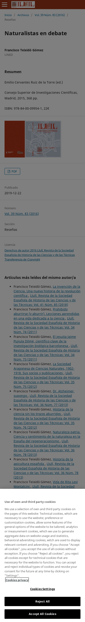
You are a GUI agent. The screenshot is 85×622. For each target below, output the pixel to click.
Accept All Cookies (42, 614)
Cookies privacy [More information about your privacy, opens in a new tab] (17, 580)
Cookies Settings (42, 589)
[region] (42, 555)
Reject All (42, 601)
